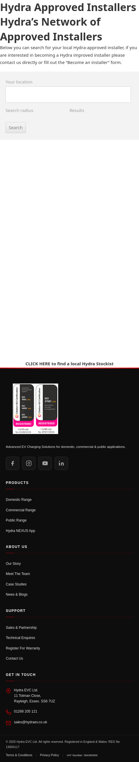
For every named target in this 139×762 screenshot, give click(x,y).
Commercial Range (21, 510)
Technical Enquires (20, 638)
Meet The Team (18, 574)
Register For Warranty (23, 648)
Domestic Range (19, 500)
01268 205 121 (25, 711)
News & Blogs (17, 594)
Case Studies (16, 584)
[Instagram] (28, 463)
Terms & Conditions (19, 755)
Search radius (19, 110)
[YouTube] (45, 463)
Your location (19, 82)
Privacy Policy (49, 755)
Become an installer (87, 62)
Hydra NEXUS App (20, 531)
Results (77, 110)
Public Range (16, 520)
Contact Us (14, 658)
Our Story (13, 564)
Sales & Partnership (21, 628)
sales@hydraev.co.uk (30, 722)
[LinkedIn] (61, 463)
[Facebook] (12, 463)
